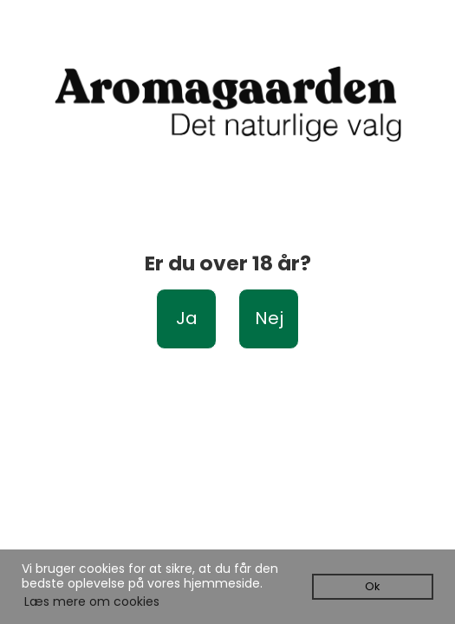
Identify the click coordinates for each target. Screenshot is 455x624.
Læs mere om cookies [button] (91, 601)
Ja (187, 318)
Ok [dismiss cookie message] (372, 586)
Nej (269, 318)
